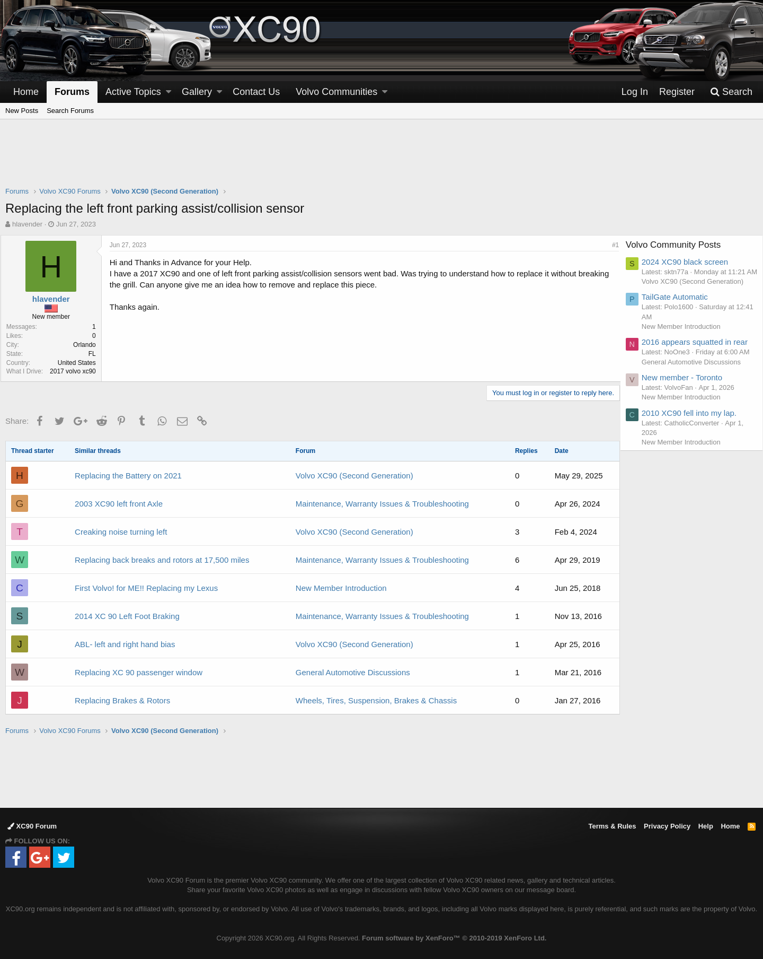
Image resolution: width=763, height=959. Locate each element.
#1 (610, 245)
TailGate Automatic (680, 306)
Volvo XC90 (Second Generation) (354, 475)
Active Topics (133, 91)
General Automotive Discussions (353, 672)
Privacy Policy (667, 826)
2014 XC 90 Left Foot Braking (127, 616)
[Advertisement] (381, 160)
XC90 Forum (32, 826)
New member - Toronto (687, 407)
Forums (72, 91)
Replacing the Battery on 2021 (128, 475)
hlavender (27, 224)
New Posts (21, 111)
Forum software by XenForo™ (454, 938)
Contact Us (256, 91)
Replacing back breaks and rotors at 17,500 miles (162, 559)
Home (26, 91)
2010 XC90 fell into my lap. (694, 443)
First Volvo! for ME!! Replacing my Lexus (146, 587)
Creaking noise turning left (121, 531)
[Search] (731, 92)
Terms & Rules (612, 826)
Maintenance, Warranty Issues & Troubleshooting (382, 503)
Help (705, 826)
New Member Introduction (341, 587)
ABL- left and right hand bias (125, 644)
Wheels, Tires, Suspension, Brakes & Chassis (376, 700)
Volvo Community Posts (678, 245)
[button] (168, 92)
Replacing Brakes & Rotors (122, 700)
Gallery (197, 91)
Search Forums (70, 111)
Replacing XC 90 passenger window (138, 672)
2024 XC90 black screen (690, 261)
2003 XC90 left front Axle (119, 503)
